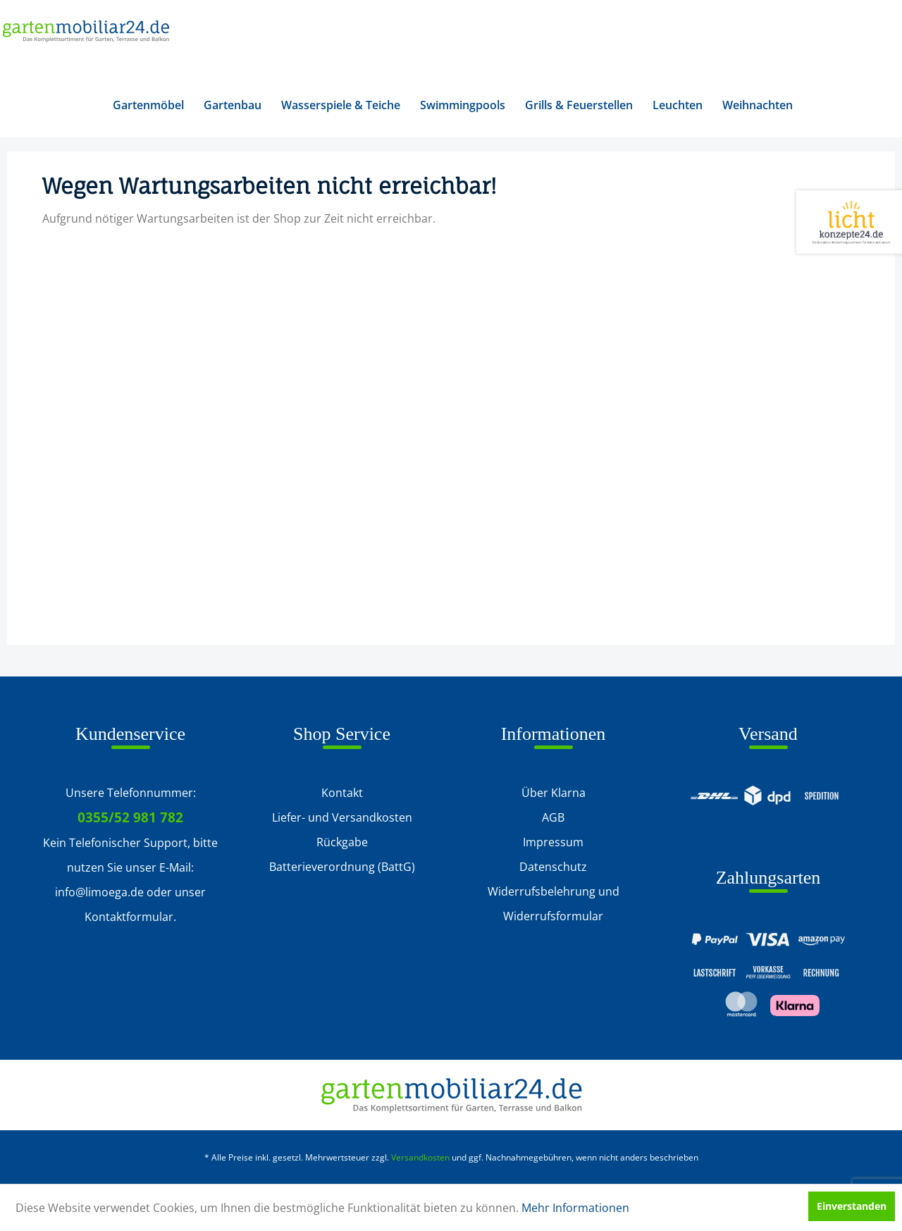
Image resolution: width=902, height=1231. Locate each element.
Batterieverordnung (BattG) (342, 866)
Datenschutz (553, 866)
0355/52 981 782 (130, 817)
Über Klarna (553, 792)
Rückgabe (342, 842)
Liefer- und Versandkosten (342, 817)
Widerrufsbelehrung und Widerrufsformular (553, 904)
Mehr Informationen (575, 1207)
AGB (553, 817)
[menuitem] (148, 105)
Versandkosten (420, 1157)
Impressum (553, 842)
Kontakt (342, 792)
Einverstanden (851, 1206)
